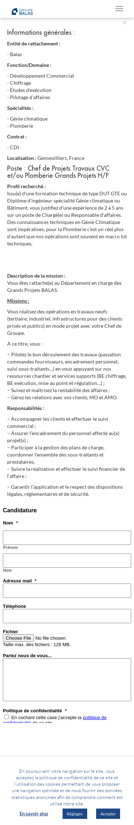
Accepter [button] (108, 813)
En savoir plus (34, 813)
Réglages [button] (75, 813)
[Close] (125, 22)
